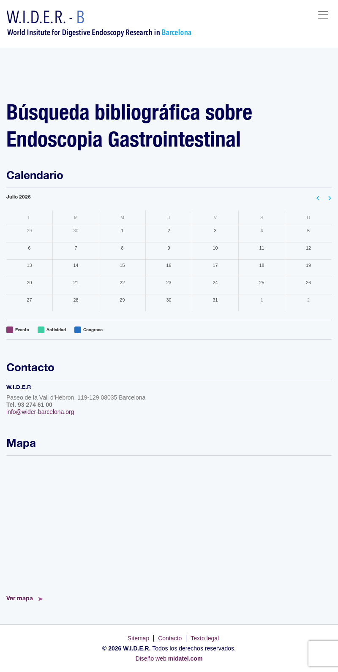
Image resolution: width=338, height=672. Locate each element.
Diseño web (169, 658)
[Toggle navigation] (323, 14)
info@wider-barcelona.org (40, 411)
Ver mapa (19, 597)
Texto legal (205, 638)
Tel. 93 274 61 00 (29, 404)
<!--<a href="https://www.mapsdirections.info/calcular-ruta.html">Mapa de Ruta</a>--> (169, 522)
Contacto (170, 638)
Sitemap (138, 638)
